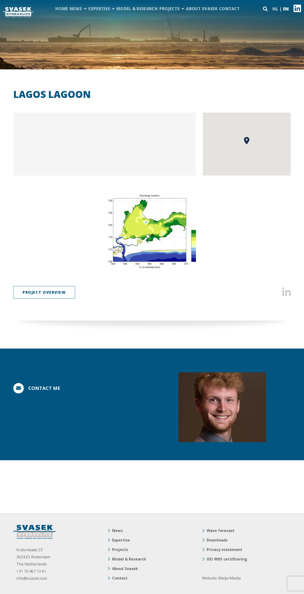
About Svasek (202, 8)
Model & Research (137, 8)
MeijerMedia (229, 578)
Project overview (44, 292)
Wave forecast (220, 530)
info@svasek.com (31, 578)
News (76, 8)
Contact (229, 8)
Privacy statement (224, 549)
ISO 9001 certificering (227, 559)
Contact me (44, 388)
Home (61, 8)
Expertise (99, 8)
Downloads (217, 540)
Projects (169, 8)
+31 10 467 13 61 (31, 571)
